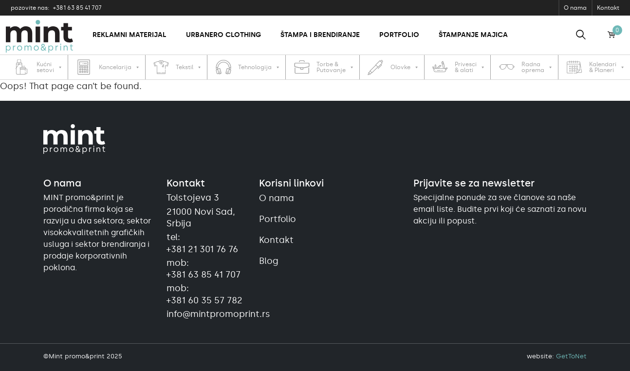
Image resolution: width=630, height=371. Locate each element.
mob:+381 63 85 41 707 (204, 269)
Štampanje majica (473, 35)
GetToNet (571, 356)
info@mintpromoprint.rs (207, 314)
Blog (268, 261)
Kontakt (608, 7)
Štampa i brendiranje (320, 35)
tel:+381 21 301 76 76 (202, 243)
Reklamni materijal (130, 35)
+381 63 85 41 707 (56, 8)
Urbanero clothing (223, 35)
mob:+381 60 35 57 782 (204, 294)
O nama (575, 7)
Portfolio (399, 35)
